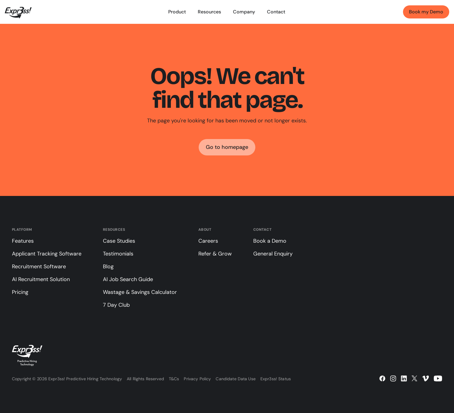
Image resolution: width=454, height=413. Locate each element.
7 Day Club (116, 304)
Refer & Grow (215, 253)
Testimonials (118, 253)
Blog (108, 266)
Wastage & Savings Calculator (140, 292)
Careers (208, 240)
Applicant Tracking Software (46, 253)
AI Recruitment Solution (41, 279)
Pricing (20, 292)
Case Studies (119, 240)
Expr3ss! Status (275, 378)
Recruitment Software (39, 266)
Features (23, 240)
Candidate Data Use (236, 378)
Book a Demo (269, 240)
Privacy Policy (197, 378)
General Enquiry (273, 253)
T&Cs (174, 378)
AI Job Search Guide (128, 279)
